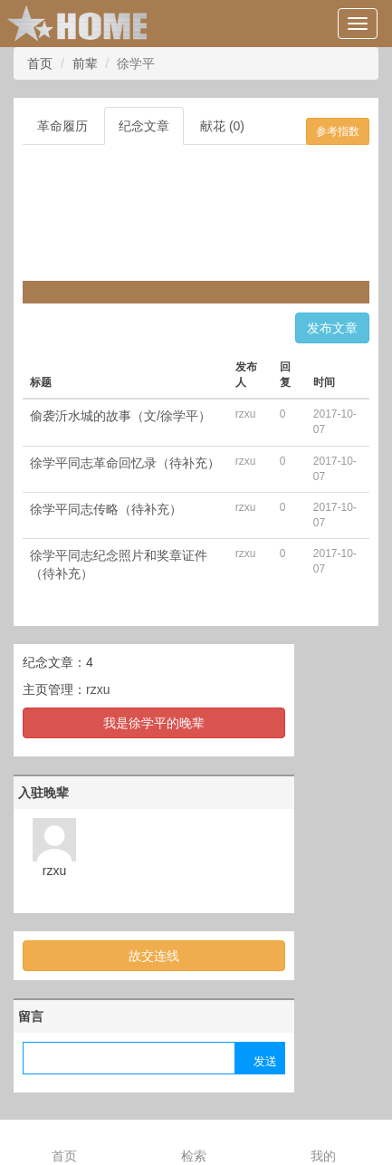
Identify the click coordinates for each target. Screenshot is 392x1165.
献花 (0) (222, 126)
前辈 (85, 63)
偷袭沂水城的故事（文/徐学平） (120, 416)
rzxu (98, 689)
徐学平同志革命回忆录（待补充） (125, 463)
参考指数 (337, 131)
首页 (40, 63)
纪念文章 (144, 126)
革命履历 (62, 126)
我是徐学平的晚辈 (154, 723)
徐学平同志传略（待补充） (106, 509)
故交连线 (154, 955)
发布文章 (332, 328)
